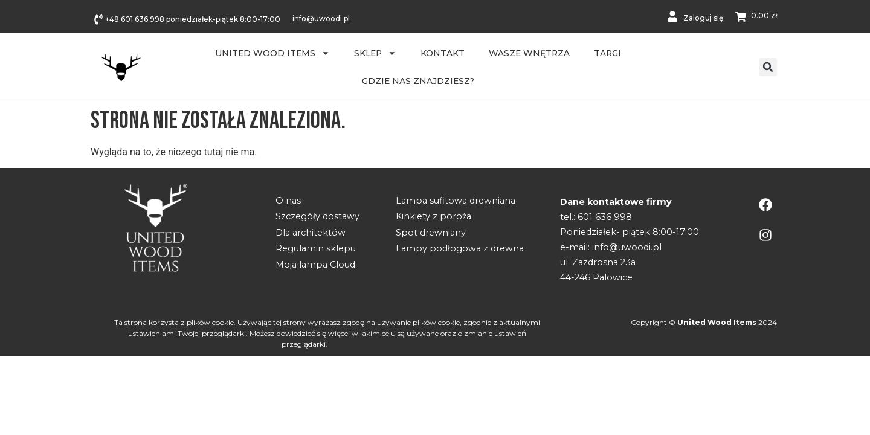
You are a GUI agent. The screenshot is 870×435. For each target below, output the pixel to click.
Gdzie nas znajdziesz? (418, 81)
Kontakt (442, 53)
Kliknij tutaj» (351, 344)
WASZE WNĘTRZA (529, 53)
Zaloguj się (703, 17)
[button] (768, 67)
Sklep (375, 53)
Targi (607, 53)
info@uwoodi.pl (321, 18)
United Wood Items (272, 53)
